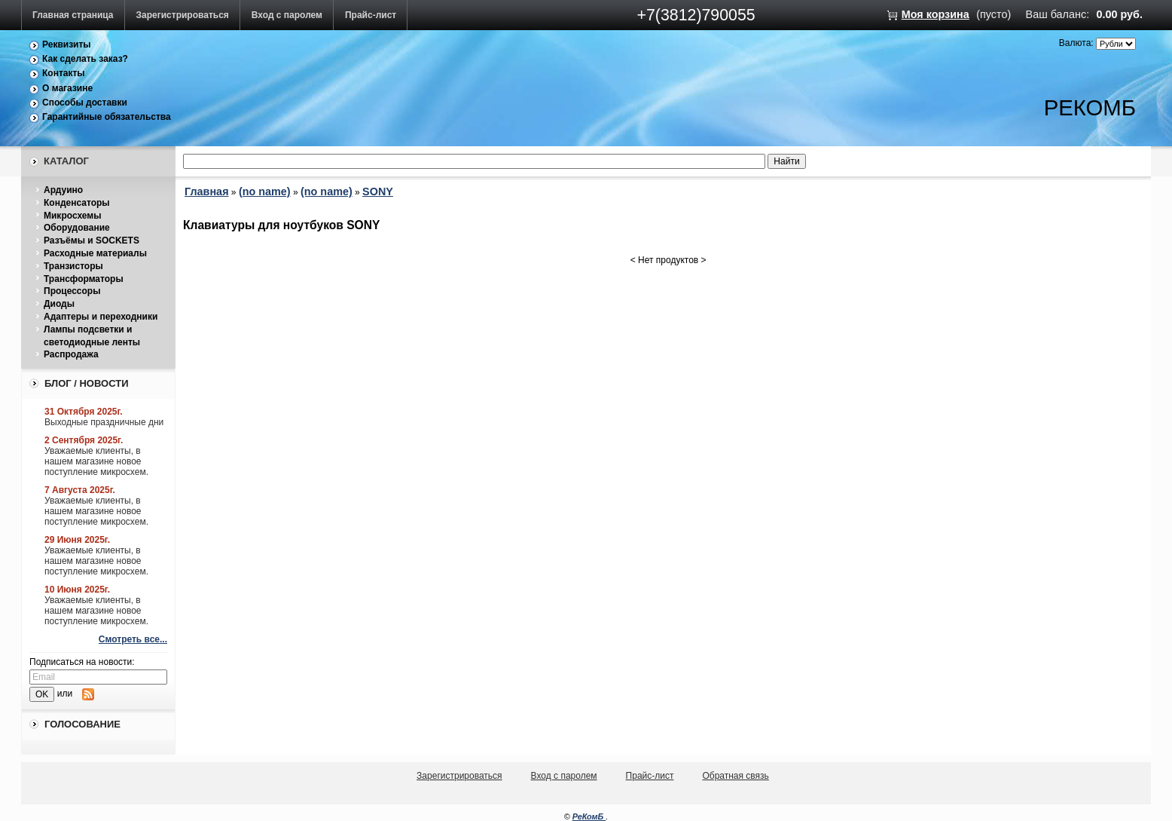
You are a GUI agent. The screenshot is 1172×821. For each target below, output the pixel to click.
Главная (207, 191)
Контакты (63, 73)
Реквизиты (66, 44)
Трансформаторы (84, 279)
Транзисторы (73, 266)
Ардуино (63, 190)
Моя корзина (935, 14)
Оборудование (77, 227)
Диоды (59, 304)
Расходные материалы (95, 253)
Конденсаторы (77, 203)
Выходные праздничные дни (103, 422)
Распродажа (71, 354)
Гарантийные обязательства (106, 117)
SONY (377, 191)
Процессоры (72, 291)
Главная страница (73, 15)
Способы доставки (84, 102)
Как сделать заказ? (85, 59)
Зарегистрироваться (182, 15)
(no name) (265, 191)
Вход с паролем (287, 15)
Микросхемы (72, 215)
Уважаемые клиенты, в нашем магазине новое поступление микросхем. (96, 461)
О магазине (67, 88)
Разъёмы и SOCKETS (91, 240)
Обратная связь (735, 775)
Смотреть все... (133, 639)
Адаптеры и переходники (100, 316)
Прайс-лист (370, 15)
